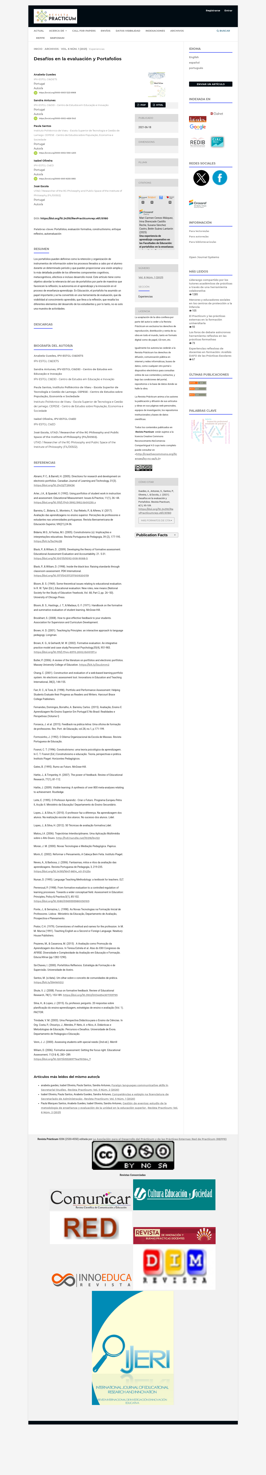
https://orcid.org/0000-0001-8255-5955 (57, 178)
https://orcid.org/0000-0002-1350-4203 (57, 153)
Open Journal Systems (204, 257)
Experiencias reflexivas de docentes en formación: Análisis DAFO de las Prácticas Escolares (210, 352)
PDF (143, 104)
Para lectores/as (199, 231)
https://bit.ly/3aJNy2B (48, 586)
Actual (39, 30)
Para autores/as (199, 236)
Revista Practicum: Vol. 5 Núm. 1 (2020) (109, 1144)
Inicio (38, 49)
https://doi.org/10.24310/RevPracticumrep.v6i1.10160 (74, 218)
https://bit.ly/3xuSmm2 (94, 710)
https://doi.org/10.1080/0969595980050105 (61, 946)
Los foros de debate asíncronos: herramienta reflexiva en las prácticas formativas (210, 336)
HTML (159, 104)
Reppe (40, 37)
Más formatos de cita (155, 520)
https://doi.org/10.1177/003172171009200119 (61, 620)
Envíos (105, 30)
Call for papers (84, 30)
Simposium (57, 37)
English (194, 57)
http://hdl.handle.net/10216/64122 (78, 883)
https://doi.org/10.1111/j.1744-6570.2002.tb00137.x (65, 697)
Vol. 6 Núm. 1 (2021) (74, 49)
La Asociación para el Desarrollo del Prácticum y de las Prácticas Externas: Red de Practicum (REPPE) (160, 1184)
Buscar (223, 30)
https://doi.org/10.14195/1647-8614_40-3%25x (62, 916)
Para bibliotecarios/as (202, 241)
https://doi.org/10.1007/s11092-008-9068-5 (61, 603)
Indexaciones (155, 30)
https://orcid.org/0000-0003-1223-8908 (57, 93)
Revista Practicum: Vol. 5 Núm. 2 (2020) (93, 1135)
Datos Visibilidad (128, 30)
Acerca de (57, 30)
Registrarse (213, 10)
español (194, 62)
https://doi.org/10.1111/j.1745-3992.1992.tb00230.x (65, 547)
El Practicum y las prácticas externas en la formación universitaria (207, 319)
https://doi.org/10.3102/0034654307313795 (90, 1040)
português (196, 68)
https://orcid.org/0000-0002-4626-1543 (57, 118)
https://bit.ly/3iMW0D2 (49, 1027)
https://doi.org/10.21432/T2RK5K (54, 530)
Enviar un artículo (211, 84)
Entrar (228, 10)
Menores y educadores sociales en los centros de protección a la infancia (210, 303)
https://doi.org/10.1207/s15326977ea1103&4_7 (62, 1104)
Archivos (177, 30)
